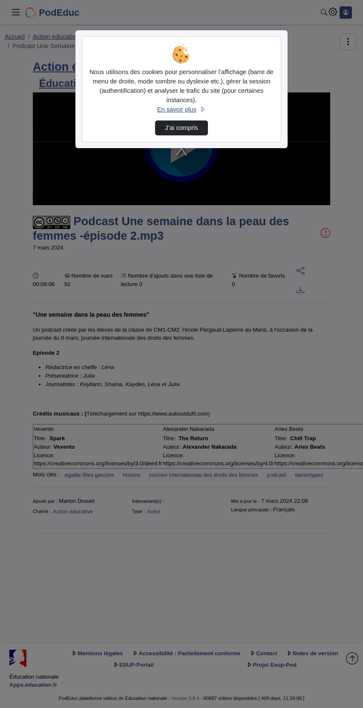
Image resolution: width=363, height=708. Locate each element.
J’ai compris (181, 127)
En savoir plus (181, 109)
